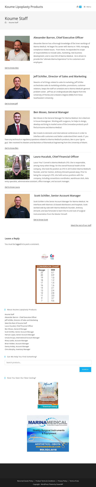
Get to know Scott (41, 219)
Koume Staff (13, 22)
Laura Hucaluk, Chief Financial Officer (19, 326)
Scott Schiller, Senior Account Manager (19, 332)
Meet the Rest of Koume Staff (16, 323)
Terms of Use (74, 481)
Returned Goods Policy (25, 481)
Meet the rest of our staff (81, 225)
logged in (19, 244)
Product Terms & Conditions (45, 481)
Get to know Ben (11, 148)
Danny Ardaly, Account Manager (17, 346)
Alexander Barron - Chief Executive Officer (20, 317)
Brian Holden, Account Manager (17, 343)
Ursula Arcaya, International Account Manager (22, 338)
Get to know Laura (12, 187)
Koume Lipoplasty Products (24, 7)
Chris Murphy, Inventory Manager (17, 349)
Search (85, 369)
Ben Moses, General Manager (16, 329)
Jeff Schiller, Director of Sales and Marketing (21, 320)
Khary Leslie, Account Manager (16, 340)
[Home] (5, 22)
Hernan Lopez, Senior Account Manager (20, 335)
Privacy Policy (62, 481)
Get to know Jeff (11, 103)
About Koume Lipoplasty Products (21, 309)
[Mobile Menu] (86, 7)
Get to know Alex (11, 68)
